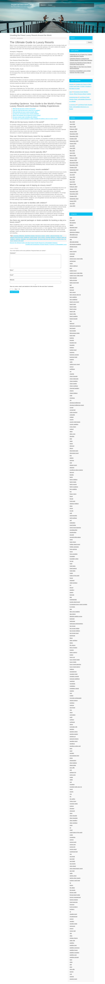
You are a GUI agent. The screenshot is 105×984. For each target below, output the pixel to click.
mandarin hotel (73, 674)
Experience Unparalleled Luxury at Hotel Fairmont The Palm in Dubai (80, 71)
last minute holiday (74, 628)
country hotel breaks (75, 422)
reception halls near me (76, 787)
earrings (72, 460)
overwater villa (73, 726)
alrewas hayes (73, 246)
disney (71, 448)
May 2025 (72, 150)
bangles (72, 287)
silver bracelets (74, 818)
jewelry (71, 592)
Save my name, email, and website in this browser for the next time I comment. (31, 286)
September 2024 (74, 170)
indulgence (26, 237)
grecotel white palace (75, 537)
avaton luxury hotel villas (76, 273)
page (70, 91)
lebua (71, 638)
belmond (72, 323)
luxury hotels (73, 662)
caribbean (72, 369)
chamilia (72, 374)
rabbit (71, 779)
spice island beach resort (76, 868)
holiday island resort (75, 544)
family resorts (73, 484)
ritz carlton (72, 799)
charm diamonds (74, 378)
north (71, 717)
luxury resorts (41, 237)
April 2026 (72, 124)
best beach (72, 328)
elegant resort (73, 465)
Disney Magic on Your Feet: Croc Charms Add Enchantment (80, 67)
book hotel (72, 335)
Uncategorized (73, 916)
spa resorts (72, 863)
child (71, 395)
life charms (72, 645)
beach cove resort (74, 302)
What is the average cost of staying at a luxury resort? (27, 115)
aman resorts (73, 251)
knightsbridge (73, 599)
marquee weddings (75, 678)
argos (71, 263)
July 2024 (72, 174)
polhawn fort (73, 772)
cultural (72, 429)
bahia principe (73, 280)
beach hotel (73, 304)
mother (71, 695)
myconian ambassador (75, 698)
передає (71, 84)
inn (70, 585)
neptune (72, 705)
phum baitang (73, 763)
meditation (72, 686)
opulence (17, 239)
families (72, 474)
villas (71, 935)
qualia (71, 777)
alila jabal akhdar (74, 242)
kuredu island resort (75, 602)
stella (71, 873)
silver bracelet (73, 815)
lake (71, 609)
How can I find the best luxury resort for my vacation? (26, 110)
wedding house (74, 950)
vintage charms (74, 938)
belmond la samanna (75, 326)
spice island (73, 866)
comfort (47, 235)
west (71, 959)
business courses (74, 354)
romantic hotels (74, 803)
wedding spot (73, 955)
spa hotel (72, 859)
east (71, 462)
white (71, 962)
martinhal (72, 681)
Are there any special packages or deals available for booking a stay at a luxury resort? (35, 118)
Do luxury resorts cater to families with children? (25, 117)
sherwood (72, 811)
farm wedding (73, 489)
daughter (72, 436)
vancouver (72, 926)
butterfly (72, 359)
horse (71, 551)
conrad (71, 407)
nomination (72, 715)
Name (12, 270)
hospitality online (74, 558)
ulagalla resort (73, 914)
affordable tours (74, 234)
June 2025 (72, 148)
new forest (72, 707)
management (73, 671)
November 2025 (74, 136)
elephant (72, 467)
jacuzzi (71, 587)
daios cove (72, 434)
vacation (72, 921)
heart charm (73, 542)
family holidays (73, 479)
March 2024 (73, 184)
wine (71, 967)
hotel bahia (72, 566)
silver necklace (73, 823)
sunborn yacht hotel (75, 880)
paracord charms (74, 738)
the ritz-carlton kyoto (58, 239)
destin (71, 443)
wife (71, 964)
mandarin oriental (74, 676)
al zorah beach (73, 237)
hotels (71, 573)
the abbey (72, 887)
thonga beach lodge (75, 895)
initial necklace (73, 582)
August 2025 (73, 143)
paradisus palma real (75, 746)
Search (72, 38)
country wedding (74, 424)
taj (70, 883)
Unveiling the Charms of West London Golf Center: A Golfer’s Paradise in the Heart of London (80, 86)
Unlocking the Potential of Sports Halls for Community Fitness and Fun (80, 63)
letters (71, 642)
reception (72, 784)
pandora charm (74, 731)
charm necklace (74, 386)
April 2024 (72, 182)
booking (72, 338)
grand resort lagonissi (75, 527)
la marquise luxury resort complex (78, 604)
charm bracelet (73, 376)
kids (71, 597)
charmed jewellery (74, 388)
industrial (72, 580)
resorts (71, 791)
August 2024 (73, 172)
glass (71, 506)
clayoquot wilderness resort (77, 405)
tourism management (75, 897)
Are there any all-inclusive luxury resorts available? (26, 113)
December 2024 (74, 162)
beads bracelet (73, 318)
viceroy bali (73, 931)
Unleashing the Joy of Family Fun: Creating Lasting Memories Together (81, 55)
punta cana (72, 775)
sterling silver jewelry (75, 878)
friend (71, 496)
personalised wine (74, 755)
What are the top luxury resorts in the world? (24, 108)
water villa (72, 940)
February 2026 (73, 129)
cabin (71, 362)
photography (73, 760)
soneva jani (73, 844)
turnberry (72, 909)
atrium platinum (74, 266)
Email (12, 275)
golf (71, 520)
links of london (73, 647)
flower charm (73, 494)
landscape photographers (76, 623)
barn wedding (73, 297)
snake (71, 835)
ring (71, 794)
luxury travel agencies (75, 664)
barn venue (73, 292)
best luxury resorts (40, 235)
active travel (73, 230)
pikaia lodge (73, 765)
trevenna (72, 904)
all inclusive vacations (75, 244)
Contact (50, 5)
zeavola (72, 976)
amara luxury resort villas (76, 258)
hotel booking (73, 568)
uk (70, 911)
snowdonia (72, 837)
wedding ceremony (74, 947)
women (72, 971)
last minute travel (74, 633)
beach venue (73, 309)
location (72, 650)
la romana (72, 606)
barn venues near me (75, 294)
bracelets (72, 345)
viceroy (71, 928)
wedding (72, 943)
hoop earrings (73, 549)
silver (71, 813)
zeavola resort (73, 979)
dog (71, 455)
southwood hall (74, 851)
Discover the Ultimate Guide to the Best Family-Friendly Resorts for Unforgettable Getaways (33, 242)
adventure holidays (74, 232)
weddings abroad (74, 957)
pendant (72, 753)
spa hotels (72, 861)
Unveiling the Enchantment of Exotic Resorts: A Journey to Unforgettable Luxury (46, 244)
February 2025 (73, 158)
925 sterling (73, 222)
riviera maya (73, 801)
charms (72, 390)
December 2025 (74, 134)
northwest (72, 722)
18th (71, 217)
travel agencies (74, 902)
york (71, 974)
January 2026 (73, 131)
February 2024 (73, 186)
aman (71, 249)
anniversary (73, 261)
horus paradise (73, 554)
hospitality (72, 556)
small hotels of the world (76, 832)
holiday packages (74, 546)
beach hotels (73, 306)
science (72, 806)
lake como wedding (75, 611)
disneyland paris (74, 450)
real (71, 782)
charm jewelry (73, 383)
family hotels (73, 482)
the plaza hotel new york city (45, 239)
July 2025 (72, 146)
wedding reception (74, 952)
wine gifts (72, 969)
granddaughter (73, 530)
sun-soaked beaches (32, 239)
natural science (74, 700)
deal (71, 438)
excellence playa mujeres (76, 470)
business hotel (73, 357)
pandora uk (73, 736)
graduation (72, 522)
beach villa (72, 311)
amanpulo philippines (18, 235)
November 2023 (74, 194)
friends (71, 498)
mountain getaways (51, 237)
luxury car (72, 657)
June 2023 (72, 206)
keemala (72, 594)
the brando (72, 890)
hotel (71, 563)
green (71, 539)
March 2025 (73, 155)
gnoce (71, 508)
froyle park (72, 501)
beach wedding (74, 316)
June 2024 (72, 177)
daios (71, 431)
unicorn (72, 919)
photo (71, 758)
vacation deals (73, 923)
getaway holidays (74, 503)
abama (71, 225)
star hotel (72, 871)
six (70, 827)
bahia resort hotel (74, 282)
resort (71, 789)
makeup (72, 669)
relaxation (23, 239)
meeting (72, 691)
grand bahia (73, 525)
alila (71, 239)
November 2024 (74, 165)
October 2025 (73, 138)
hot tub (71, 561)
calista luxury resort (75, 364)
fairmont (72, 472)
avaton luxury (73, 270)
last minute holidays (75, 630)
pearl (71, 751)
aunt (71, 268)
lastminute (72, 635)
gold (71, 513)
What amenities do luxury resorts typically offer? (25, 112)
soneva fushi (73, 842)
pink (71, 770)
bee (71, 321)
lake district (73, 614)
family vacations (74, 486)
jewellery (72, 590)
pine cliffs (72, 767)
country (72, 419)
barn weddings (73, 299)
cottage (72, 417)
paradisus (72, 743)
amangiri (72, 256)
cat (70, 371)
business (72, 352)
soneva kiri (72, 847)
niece (71, 712)
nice (71, 710)
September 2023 (74, 198)
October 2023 (73, 196)
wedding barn (73, 945)
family (71, 477)
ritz (70, 796)
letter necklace (73, 640)
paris (71, 748)
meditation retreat (74, 688)
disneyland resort (74, 453)
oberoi (71, 724)
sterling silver (73, 875)
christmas (72, 398)
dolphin (72, 458)
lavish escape (33, 237)
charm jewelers (74, 381)
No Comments (20, 38)
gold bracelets (73, 515)
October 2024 (73, 167)
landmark (72, 618)
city (70, 400)
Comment (13, 253)
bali (71, 285)
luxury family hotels (75, 659)
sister (71, 825)
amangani (72, 254)
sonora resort (73, 849)
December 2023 (74, 191)
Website (12, 279)
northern (72, 719)
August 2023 (73, 201)
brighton (72, 347)
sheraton (72, 808)
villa (71, 933)
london (71, 654)
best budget (73, 330)
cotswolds (72, 414)
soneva (72, 839)
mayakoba (72, 683)
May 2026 (72, 122)
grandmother (73, 532)
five (71, 491)
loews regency (73, 652)
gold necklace (73, 518)
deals (71, 441)
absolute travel (73, 227)
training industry (74, 899)
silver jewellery (73, 820)
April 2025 (72, 153)
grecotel (72, 534)
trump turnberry (74, 907)
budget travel (73, 350)
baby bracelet (73, 278)
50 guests (72, 220)
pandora (72, 729)
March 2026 (73, 126)
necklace (72, 703)
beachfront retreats (30, 235)
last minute (72, 626)
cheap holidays (74, 393)
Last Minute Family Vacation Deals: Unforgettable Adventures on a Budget (80, 99)
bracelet (72, 340)
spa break (72, 856)
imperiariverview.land (22, 4)
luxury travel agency (75, 666)
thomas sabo (73, 892)
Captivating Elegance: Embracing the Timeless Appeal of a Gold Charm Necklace (81, 59)
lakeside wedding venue (76, 616)
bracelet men (73, 342)
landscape (72, 621)
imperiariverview (73, 97)
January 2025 (73, 160)
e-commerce (72, 104)
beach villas (73, 314)
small (71, 830)
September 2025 (74, 141)
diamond (72, 446)
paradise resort (74, 741)
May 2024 (72, 179)
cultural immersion (55, 235)
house (71, 578)
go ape (71, 510)
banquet (72, 290)
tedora (71, 885)
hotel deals (72, 570)
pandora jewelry (74, 734)
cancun (72, 366)
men (71, 693)
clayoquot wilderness (75, 402)
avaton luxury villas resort (76, 275)
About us (43, 5)
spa (71, 854)
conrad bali (72, 410)
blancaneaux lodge (74, 333)
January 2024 (73, 189)
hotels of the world (74, 575)
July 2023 (72, 203)
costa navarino (73, 412)
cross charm (73, 426)
